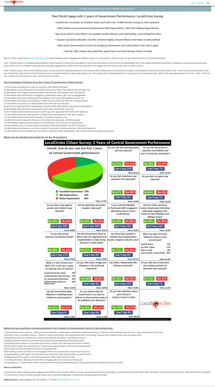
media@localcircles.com (68, 379)
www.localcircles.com (37, 58)
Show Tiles (208, 3)
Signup (200, 3)
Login (193, 3)
